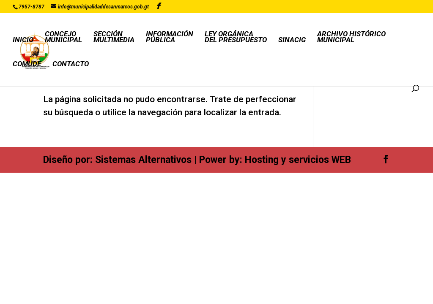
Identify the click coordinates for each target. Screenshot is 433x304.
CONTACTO (70, 64)
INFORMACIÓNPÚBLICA (169, 37)
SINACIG (292, 40)
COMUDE (27, 64)
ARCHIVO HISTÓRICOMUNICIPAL (351, 37)
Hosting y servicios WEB (298, 160)
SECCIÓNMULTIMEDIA (113, 37)
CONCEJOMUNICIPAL (63, 37)
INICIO (23, 40)
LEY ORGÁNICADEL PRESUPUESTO (236, 37)
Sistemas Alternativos (143, 160)
